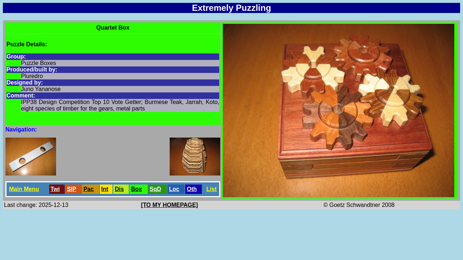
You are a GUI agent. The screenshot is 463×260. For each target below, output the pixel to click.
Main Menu (24, 189)
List (212, 189)
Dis (119, 189)
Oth (192, 189)
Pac (89, 189)
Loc (174, 189)
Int (105, 189)
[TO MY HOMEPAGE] (169, 205)
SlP (71, 189)
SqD (155, 189)
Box (136, 189)
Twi (55, 189)
